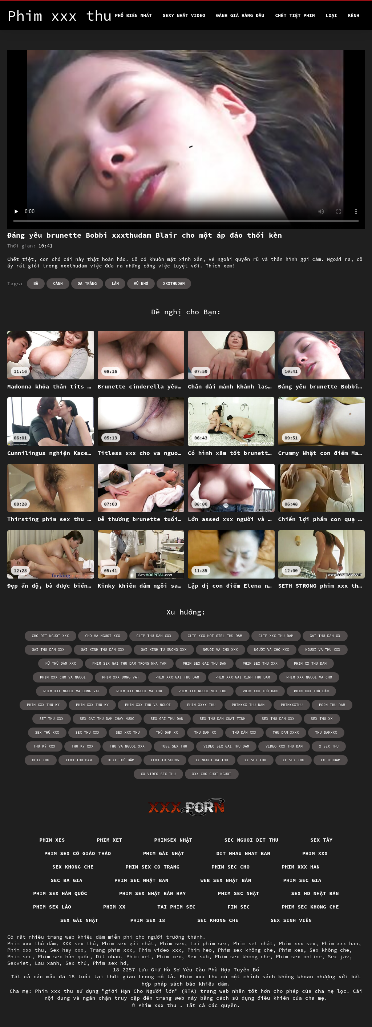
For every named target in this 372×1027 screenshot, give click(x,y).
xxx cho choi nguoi (211, 774)
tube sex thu (174, 746)
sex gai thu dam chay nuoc (107, 718)
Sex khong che (73, 866)
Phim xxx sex (297, 943)
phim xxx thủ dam (260, 691)
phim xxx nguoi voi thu (202, 691)
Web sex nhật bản (226, 880)
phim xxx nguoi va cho (309, 677)
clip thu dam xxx (154, 635)
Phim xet (109, 840)
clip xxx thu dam (276, 635)
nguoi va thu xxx (323, 649)
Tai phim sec (176, 906)
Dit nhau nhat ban (243, 853)
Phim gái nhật (164, 853)
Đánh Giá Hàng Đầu (240, 15)
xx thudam (330, 760)
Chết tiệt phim (295, 15)
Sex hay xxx (67, 950)
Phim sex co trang (153, 866)
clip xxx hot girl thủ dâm (215, 635)
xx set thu (255, 760)
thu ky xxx (82, 746)
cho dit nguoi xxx (50, 635)
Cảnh (57, 283)
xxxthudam (174, 283)
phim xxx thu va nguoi (148, 704)
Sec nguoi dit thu (252, 840)
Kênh (353, 15)
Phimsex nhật (173, 840)
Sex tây (321, 840)
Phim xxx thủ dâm (31, 943)
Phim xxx (315, 853)
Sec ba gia (66, 880)
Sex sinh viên (291, 920)
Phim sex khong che (242, 956)
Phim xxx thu (25, 950)
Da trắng (87, 283)
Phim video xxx (159, 950)
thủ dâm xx (167, 732)
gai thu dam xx (325, 635)
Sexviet (18, 963)
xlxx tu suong (165, 760)
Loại (331, 15)
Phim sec (19, 956)
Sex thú (76, 963)
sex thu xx (322, 718)
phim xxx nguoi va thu (139, 691)
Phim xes (52, 840)
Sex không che (329, 950)
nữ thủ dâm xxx (60, 663)
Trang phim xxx (111, 950)
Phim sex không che (245, 950)
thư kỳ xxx (44, 746)
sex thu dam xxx (278, 718)
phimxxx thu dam (248, 704)
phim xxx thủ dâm (311, 691)
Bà (35, 283)
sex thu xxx (88, 732)
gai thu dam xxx (48, 649)
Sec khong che (218, 920)
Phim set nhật (253, 943)
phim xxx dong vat (120, 677)
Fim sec (238, 906)
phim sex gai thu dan (204, 663)
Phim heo (199, 950)
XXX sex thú (79, 943)
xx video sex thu (158, 774)
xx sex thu (293, 760)
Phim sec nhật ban (141, 880)
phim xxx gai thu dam (177, 677)
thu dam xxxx (286, 732)
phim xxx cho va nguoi (63, 677)
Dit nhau (108, 956)
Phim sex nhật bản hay (152, 893)
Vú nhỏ (141, 283)
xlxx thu (40, 760)
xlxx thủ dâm (121, 760)
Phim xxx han (301, 866)
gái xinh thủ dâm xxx (103, 649)
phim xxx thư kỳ (43, 704)
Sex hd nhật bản (315, 893)
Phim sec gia (302, 880)
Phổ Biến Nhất (133, 15)
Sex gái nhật (79, 920)
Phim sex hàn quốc (60, 893)
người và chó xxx (271, 649)
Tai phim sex (208, 943)
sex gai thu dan (167, 718)
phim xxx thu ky (92, 704)
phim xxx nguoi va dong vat (71, 691)
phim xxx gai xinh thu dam (242, 677)
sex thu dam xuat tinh (223, 718)
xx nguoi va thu (211, 760)
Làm (115, 283)
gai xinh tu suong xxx (164, 649)
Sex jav (338, 956)
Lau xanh (47, 963)
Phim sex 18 (147, 920)
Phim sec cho (230, 866)
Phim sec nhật (238, 893)
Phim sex (172, 943)
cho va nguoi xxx (102, 635)
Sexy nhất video (184, 15)
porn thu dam (332, 704)
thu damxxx (326, 732)
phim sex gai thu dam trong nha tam (129, 663)
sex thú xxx (47, 732)
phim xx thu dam (310, 663)
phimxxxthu (292, 704)
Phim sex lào (52, 906)
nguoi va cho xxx (220, 649)
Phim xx (114, 906)
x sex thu (329, 746)
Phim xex (169, 956)
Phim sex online (299, 956)
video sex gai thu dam (226, 746)
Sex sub (198, 956)
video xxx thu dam (284, 746)
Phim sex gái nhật (128, 943)
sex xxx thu (128, 732)
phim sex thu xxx (260, 663)
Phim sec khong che (310, 906)
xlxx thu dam (79, 760)
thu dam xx (205, 732)
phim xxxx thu (201, 704)
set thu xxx (52, 718)
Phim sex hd (109, 963)
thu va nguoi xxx (127, 746)
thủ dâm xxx (244, 732)
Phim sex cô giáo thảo (77, 853)
